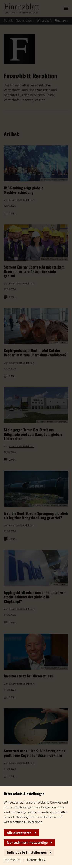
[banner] (36, 432)
